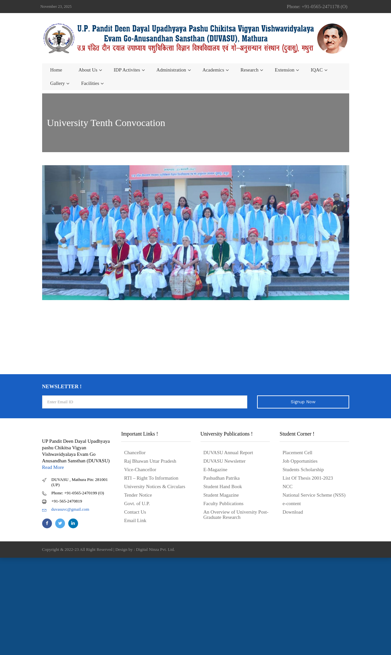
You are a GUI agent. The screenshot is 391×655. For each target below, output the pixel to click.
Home (56, 69)
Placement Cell (297, 452)
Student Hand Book (223, 486)
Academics (213, 69)
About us (87, 69)
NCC (288, 486)
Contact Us (135, 512)
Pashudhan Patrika (222, 478)
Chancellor (135, 452)
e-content (292, 503)
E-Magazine (215, 469)
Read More (53, 467)
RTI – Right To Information (151, 478)
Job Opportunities (300, 461)
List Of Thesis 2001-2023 (308, 478)
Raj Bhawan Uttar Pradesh (150, 461)
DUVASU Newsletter (225, 461)
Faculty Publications (224, 503)
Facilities (90, 83)
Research (249, 69)
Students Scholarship (303, 469)
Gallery (57, 83)
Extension (284, 69)
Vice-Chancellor (140, 469)
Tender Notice (138, 495)
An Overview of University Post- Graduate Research (236, 514)
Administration (171, 69)
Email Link (135, 520)
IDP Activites (127, 69)
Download (293, 512)
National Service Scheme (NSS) (314, 495)
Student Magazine (221, 495)
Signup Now (303, 401)
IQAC (317, 69)
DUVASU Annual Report (228, 452)
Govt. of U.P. (137, 503)
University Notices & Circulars (154, 486)
